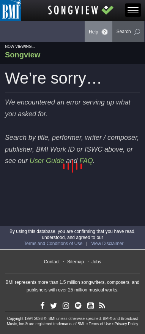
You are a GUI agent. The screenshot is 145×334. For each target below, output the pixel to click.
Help (98, 31)
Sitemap (75, 261)
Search (128, 32)
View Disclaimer (107, 243)
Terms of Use (100, 324)
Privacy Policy (126, 324)
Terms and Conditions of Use (53, 243)
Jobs (96, 261)
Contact (52, 261)
